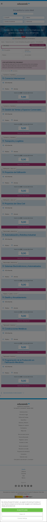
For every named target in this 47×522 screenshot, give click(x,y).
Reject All (22, 514)
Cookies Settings (22, 518)
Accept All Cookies (22, 510)
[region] (23, 510)
